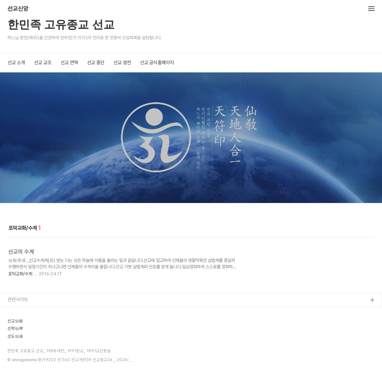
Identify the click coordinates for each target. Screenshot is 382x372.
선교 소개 (16, 62)
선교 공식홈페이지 (157, 62)
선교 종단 (95, 62)
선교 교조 (42, 62)
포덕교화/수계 (20, 273)
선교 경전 (122, 62)
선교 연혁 (69, 62)
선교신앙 (17, 9)
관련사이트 (17, 299)
